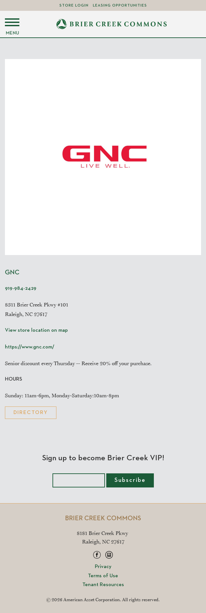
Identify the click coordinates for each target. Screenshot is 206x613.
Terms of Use (103, 576)
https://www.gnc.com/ (29, 347)
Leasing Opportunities (120, 6)
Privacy (103, 566)
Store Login (74, 6)
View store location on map (36, 330)
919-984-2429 (20, 288)
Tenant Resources (103, 584)
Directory (30, 412)
